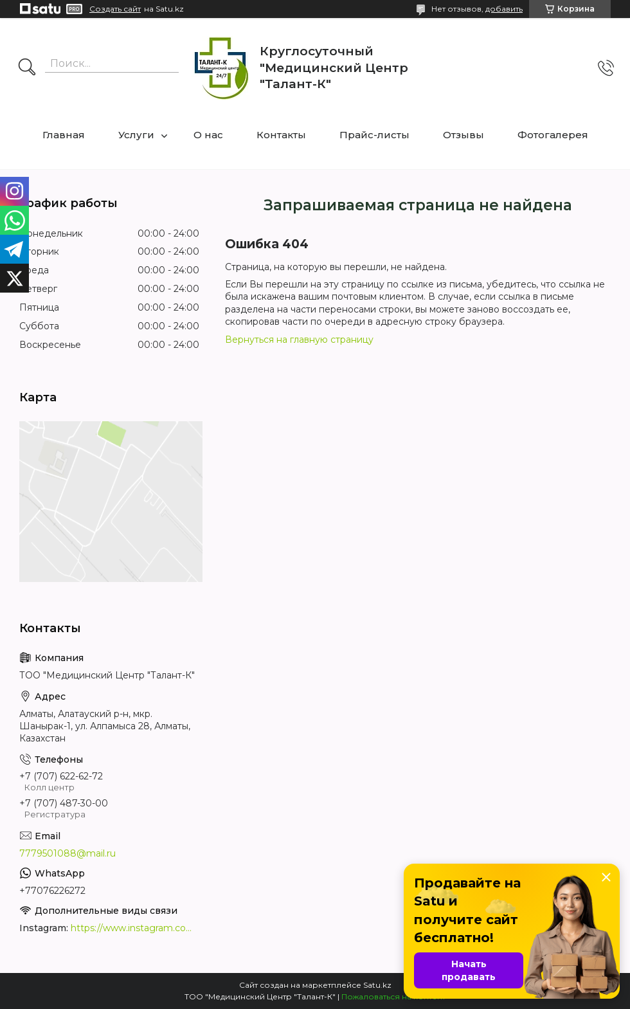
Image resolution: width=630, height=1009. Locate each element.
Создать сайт (115, 9)
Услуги (136, 135)
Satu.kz (377, 985)
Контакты (281, 135)
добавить (504, 9)
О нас (208, 135)
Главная (63, 135)
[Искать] (27, 68)
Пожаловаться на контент (393, 996)
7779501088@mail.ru (67, 853)
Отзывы (463, 135)
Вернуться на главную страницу (299, 339)
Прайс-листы (374, 135)
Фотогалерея (553, 135)
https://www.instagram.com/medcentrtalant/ (135, 928)
